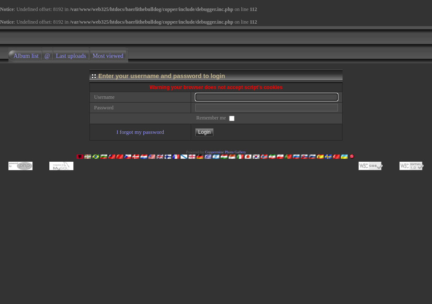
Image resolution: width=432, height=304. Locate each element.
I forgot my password (140, 132)
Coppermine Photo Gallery (225, 152)
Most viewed (108, 56)
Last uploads (71, 56)
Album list (26, 56)
